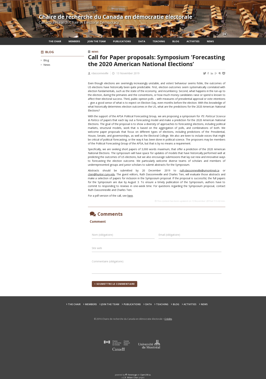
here (130, 195)
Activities (193, 41)
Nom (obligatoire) (102, 234)
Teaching (159, 41)
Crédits (168, 318)
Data (141, 41)
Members (74, 41)
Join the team (97, 41)
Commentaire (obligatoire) (107, 261)
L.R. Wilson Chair (130, 377)
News (210, 41)
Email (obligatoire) (169, 234)
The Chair (55, 41)
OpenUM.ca (145, 374)
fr (224, 34)
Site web (97, 248)
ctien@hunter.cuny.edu (101, 174)
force (132, 374)
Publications (122, 41)
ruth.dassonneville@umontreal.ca (199, 170)
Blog (175, 41)
